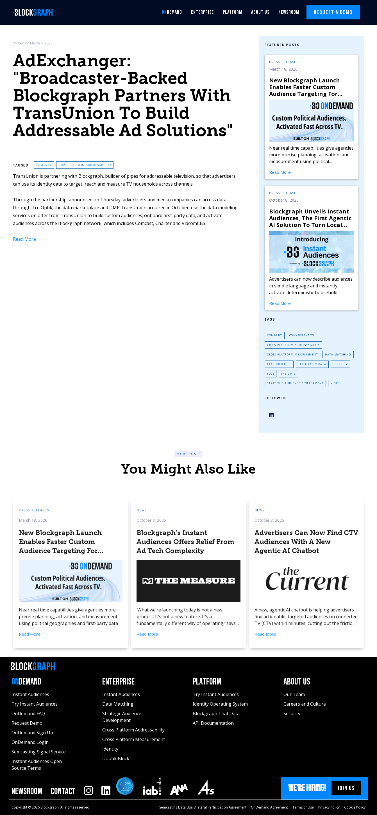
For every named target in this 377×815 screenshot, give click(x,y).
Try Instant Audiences (35, 704)
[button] (172, 12)
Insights (288, 373)
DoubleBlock (115, 758)
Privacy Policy (329, 807)
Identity (340, 364)
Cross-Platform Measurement (292, 354)
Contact (63, 791)
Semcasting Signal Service (39, 752)
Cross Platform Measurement (133, 739)
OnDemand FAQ (28, 713)
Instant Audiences (30, 694)
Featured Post (279, 364)
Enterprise (202, 12)
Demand (172, 12)
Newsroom (288, 12)
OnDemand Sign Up (32, 733)
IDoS (270, 373)
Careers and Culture (304, 704)
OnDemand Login (30, 742)
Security (291, 713)
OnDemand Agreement (269, 807)
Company (44, 165)
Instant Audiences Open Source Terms (37, 764)
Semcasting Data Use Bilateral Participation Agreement (202, 807)
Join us (346, 788)
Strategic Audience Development (295, 383)
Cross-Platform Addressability (85, 165)
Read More (24, 239)
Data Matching (338, 354)
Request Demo (27, 723)
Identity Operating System (220, 704)
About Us (260, 12)
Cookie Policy (354, 807)
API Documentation (213, 723)
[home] (34, 12)
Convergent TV (301, 335)
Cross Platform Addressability (133, 730)
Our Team (294, 694)
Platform (232, 12)
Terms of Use (303, 807)
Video (335, 383)
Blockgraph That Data (216, 713)
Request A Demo (333, 12)
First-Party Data (312, 364)
